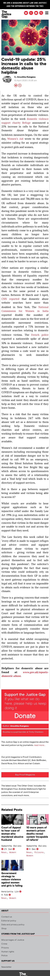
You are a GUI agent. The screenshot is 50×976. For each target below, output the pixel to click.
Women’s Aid (15, 138)
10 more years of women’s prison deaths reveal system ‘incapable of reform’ (37, 834)
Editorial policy (8, 920)
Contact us (6, 916)
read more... (39, 745)
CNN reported (10, 298)
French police (40, 334)
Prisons (39, 852)
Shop (4, 928)
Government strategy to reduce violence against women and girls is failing (11, 879)
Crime (4, 943)
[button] (41, 12)
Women (12, 852)
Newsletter (6, 967)
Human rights (7, 951)
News (4, 852)
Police (4, 955)
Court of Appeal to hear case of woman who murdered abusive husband (12, 834)
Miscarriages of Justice (12, 940)
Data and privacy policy (12, 924)
